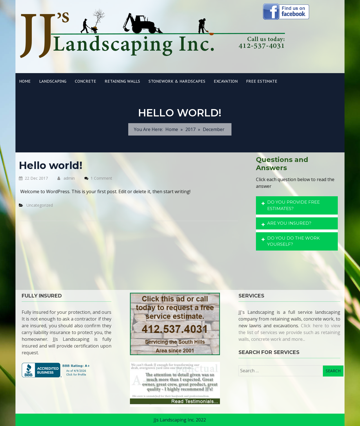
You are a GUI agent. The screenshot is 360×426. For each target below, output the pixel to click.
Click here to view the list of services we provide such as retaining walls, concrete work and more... (289, 332)
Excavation (226, 81)
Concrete (85, 81)
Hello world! (50, 165)
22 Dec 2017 (33, 178)
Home (25, 81)
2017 (190, 129)
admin (66, 178)
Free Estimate (261, 81)
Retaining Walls (122, 81)
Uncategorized (39, 205)
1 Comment (101, 178)
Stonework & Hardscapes (176, 81)
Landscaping (52, 81)
